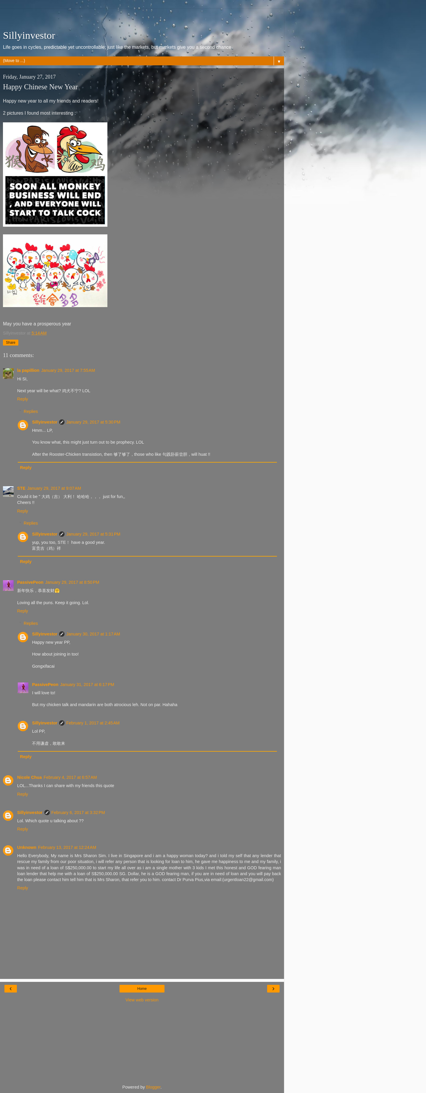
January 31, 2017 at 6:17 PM (87, 684)
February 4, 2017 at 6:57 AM (70, 777)
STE (21, 488)
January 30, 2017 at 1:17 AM (93, 634)
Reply (22, 399)
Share (10, 342)
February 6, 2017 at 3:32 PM (78, 812)
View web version (142, 1000)
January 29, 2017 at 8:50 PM (72, 582)
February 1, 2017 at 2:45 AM (93, 723)
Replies (31, 411)
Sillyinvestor (29, 35)
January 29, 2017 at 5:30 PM (93, 422)
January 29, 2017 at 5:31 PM (93, 534)
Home (142, 989)
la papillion (28, 370)
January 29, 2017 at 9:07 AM (54, 488)
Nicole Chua (29, 777)
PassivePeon (30, 582)
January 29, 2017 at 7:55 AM (68, 370)
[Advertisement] (142, 16)
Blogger (153, 1087)
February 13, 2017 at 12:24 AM (67, 847)
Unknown (26, 847)
